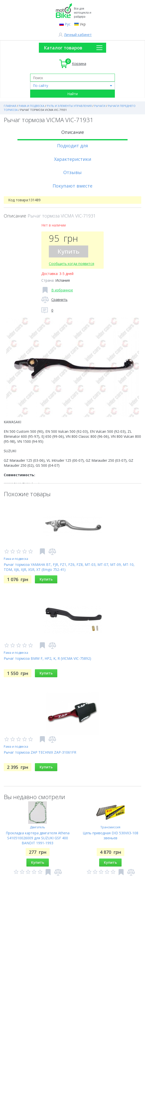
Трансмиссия (110, 827)
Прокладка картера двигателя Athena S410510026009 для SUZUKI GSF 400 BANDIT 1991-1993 (38, 838)
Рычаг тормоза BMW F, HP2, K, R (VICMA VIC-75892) (47, 658)
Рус (68, 24)
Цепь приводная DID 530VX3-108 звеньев (110, 835)
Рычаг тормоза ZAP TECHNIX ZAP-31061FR (40, 752)
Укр (83, 24)
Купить (68, 251)
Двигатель (37, 827)
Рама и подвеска (16, 559)
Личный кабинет (78, 34)
